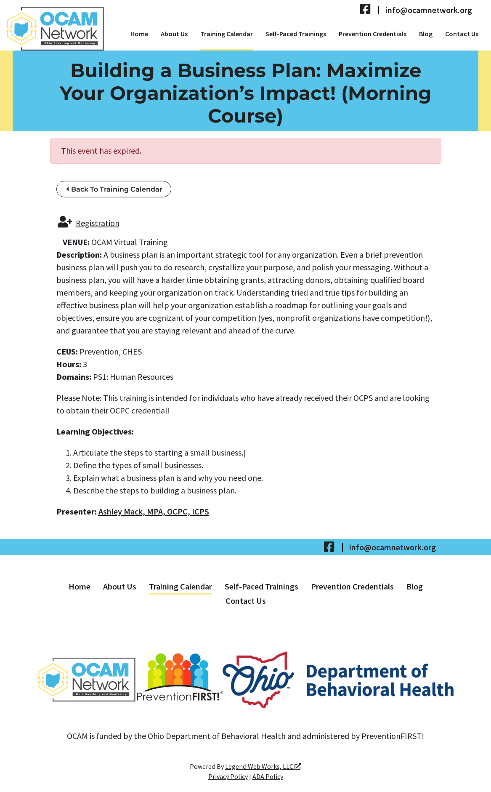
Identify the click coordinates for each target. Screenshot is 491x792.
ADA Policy (267, 776)
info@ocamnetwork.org (428, 10)
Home (139, 33)
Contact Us (461, 33)
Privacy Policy (228, 776)
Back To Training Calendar (114, 189)
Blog (426, 33)
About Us (174, 33)
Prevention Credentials (372, 33)
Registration (88, 222)
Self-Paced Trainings (295, 33)
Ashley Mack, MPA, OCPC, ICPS (153, 511)
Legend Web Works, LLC (263, 766)
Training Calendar (226, 33)
